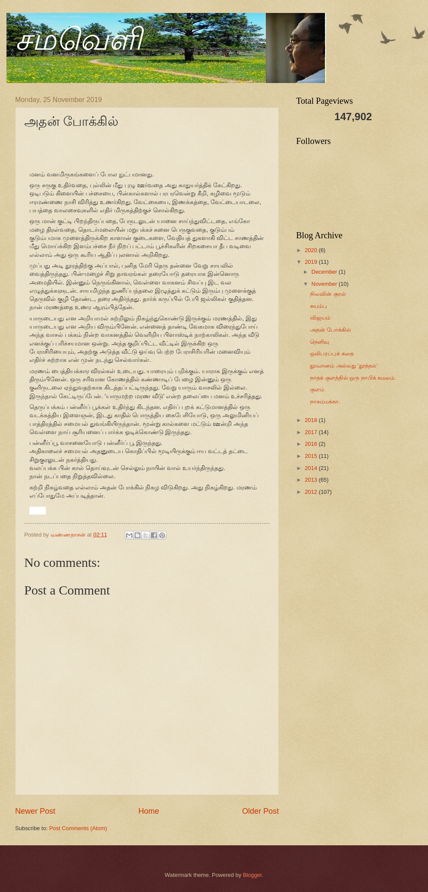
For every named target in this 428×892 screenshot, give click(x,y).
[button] (33, 510)
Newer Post (35, 811)
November (325, 284)
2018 (312, 420)
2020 (312, 250)
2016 (312, 444)
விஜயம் (320, 317)
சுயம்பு (318, 306)
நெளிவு (319, 342)
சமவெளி (78, 39)
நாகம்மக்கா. (325, 401)
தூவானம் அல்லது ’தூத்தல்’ (344, 365)
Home (148, 811)
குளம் (317, 389)
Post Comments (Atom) (78, 828)
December (325, 272)
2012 (312, 492)
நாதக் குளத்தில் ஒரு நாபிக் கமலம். (353, 377)
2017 (312, 432)
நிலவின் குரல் (328, 294)
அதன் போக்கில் (330, 329)
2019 (312, 262)
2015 (312, 456)
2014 (312, 468)
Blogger (252, 875)
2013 (312, 479)
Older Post (260, 811)
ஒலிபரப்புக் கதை (332, 353)
